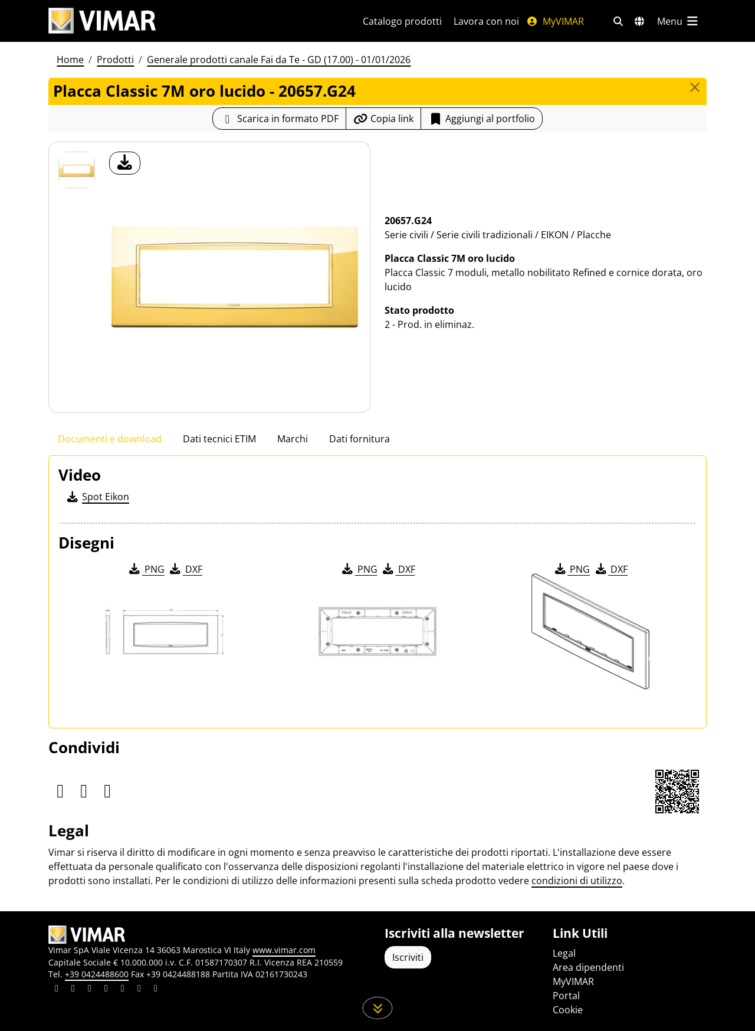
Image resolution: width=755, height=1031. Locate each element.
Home (70, 59)
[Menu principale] (678, 21)
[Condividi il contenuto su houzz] (139, 990)
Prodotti (115, 59)
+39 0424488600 (97, 974)
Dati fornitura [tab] (359, 438)
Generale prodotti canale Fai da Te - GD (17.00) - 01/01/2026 (279, 59)
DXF (185, 569)
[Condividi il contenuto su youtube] (123, 990)
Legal (564, 953)
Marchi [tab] (292, 438)
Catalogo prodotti (402, 21)
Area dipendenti (588, 967)
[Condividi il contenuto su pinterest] (90, 990)
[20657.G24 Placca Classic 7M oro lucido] (76, 170)
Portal (566, 995)
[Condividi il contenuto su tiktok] (156, 990)
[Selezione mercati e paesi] (639, 21)
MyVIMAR (555, 21)
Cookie (568, 1009)
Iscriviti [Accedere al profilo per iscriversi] (408, 957)
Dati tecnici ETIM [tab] (219, 438)
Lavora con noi (486, 21)
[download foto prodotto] (124, 163)
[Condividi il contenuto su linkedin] (57, 990)
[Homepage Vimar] (102, 21)
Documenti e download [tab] (110, 438)
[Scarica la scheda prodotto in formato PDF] (279, 118)
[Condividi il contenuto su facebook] (73, 990)
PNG (146, 569)
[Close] (695, 87)
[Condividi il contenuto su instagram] (106, 990)
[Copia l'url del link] (383, 118)
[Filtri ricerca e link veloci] (618, 21)
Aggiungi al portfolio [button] (481, 118)
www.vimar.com (284, 950)
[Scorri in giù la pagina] (378, 1008)
